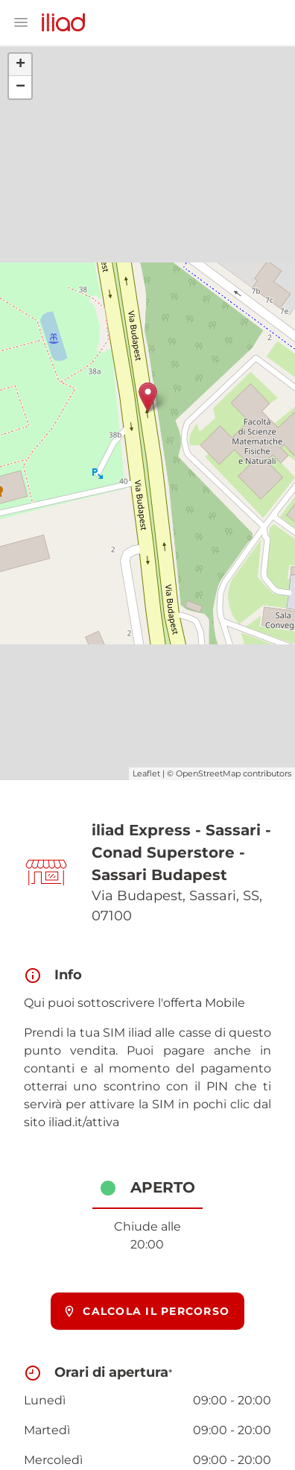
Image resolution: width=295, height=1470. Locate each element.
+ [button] (20, 65)
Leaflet (146, 773)
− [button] (20, 87)
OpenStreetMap (208, 773)
